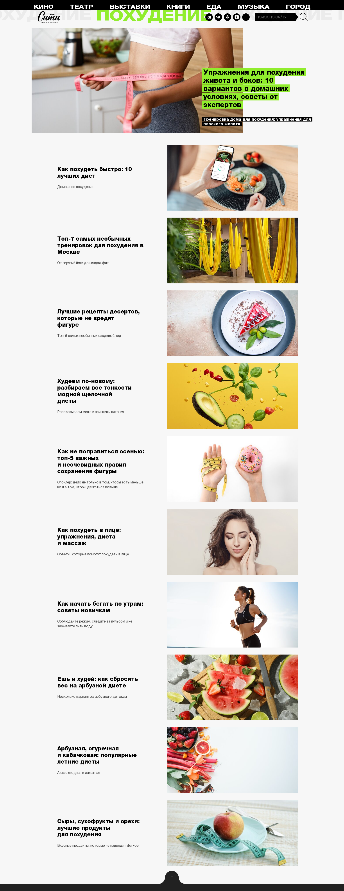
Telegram (209, 17)
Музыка (253, 7)
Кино (43, 7)
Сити (49, 17)
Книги (178, 7)
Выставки (130, 7)
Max (246, 17)
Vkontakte (218, 17)
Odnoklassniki (227, 17)
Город (298, 7)
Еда (213, 7)
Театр (81, 7)
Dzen (236, 17)
